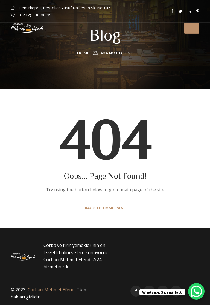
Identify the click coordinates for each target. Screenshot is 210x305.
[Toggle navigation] (191, 28)
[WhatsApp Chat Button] (196, 291)
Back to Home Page (105, 208)
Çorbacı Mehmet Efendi (51, 290)
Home (83, 53)
